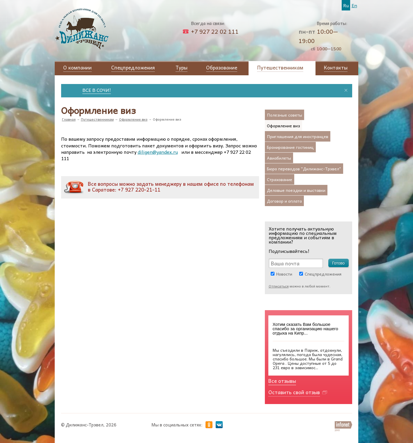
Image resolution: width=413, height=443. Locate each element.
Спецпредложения (323, 274)
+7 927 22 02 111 (215, 31)
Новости (284, 274)
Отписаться (279, 286)
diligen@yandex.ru (158, 152)
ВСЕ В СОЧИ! (100, 90)
